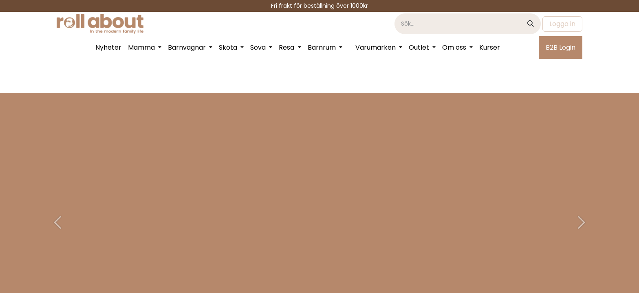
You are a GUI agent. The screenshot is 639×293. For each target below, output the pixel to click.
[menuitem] (108, 47)
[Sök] (530, 23)
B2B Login (560, 47)
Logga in (562, 23)
